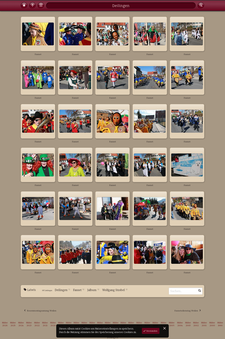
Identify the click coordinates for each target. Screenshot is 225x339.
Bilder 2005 (172, 324)
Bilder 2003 (188, 324)
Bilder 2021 (45, 324)
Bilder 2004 (180, 324)
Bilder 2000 (212, 324)
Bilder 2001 (204, 324)
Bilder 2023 (29, 324)
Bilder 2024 (21, 324)
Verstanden (151, 331)
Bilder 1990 (220, 324)
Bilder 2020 (53, 324)
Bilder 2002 (196, 324)
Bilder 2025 (13, 324)
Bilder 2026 (5, 324)
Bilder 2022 (37, 324)
